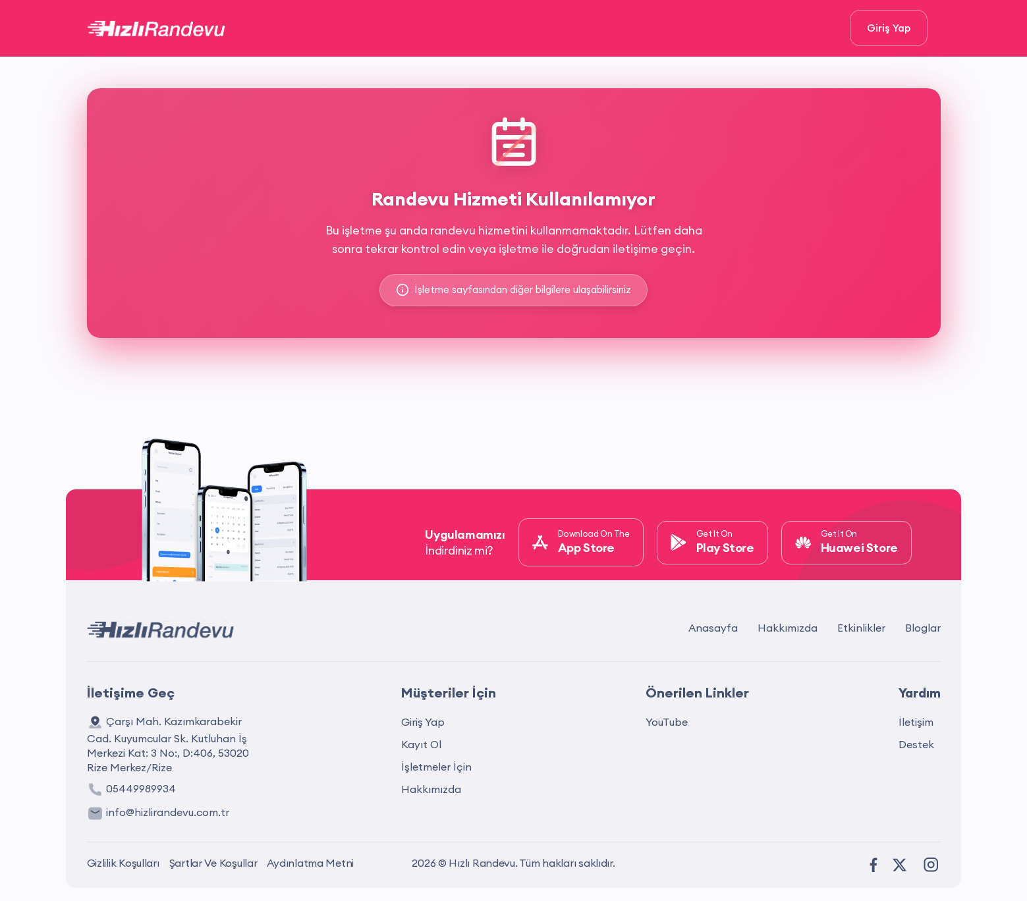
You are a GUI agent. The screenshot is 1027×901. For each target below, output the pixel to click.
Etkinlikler (861, 627)
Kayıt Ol (421, 744)
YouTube (667, 721)
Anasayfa (713, 627)
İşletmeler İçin (436, 766)
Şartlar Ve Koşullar (213, 862)
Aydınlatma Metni (310, 862)
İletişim (916, 721)
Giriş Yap (888, 28)
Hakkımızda (788, 627)
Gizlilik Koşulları (123, 862)
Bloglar (923, 627)
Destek (916, 744)
